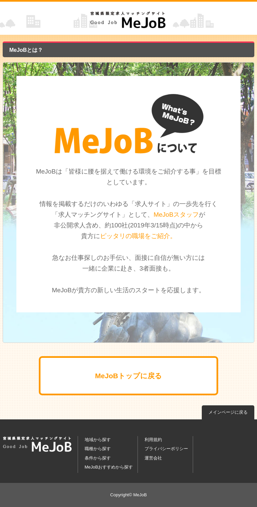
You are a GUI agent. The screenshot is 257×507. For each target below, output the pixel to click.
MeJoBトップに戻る (128, 376)
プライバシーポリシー (166, 448)
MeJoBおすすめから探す (109, 467)
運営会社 (153, 458)
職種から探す (98, 448)
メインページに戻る (228, 412)
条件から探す (98, 458)
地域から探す (98, 439)
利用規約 (153, 439)
